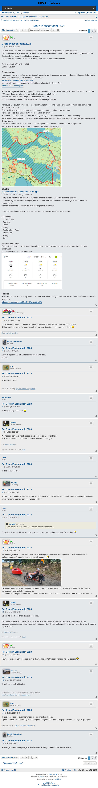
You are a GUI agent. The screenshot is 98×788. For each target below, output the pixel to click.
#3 (2, 351)
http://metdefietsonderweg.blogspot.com (16, 695)
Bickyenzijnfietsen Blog (10, 333)
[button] (95, 31)
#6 (2, 432)
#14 (3, 713)
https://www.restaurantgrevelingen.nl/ (17, 80)
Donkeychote (6, 397)
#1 (2, 47)
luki (11, 37)
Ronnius (13, 423)
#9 (2, 517)
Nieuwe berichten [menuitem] (91, 20)
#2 (2, 320)
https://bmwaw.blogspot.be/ (25, 389)
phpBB (41, 776)
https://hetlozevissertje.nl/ (12, 86)
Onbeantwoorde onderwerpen (11, 20)
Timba (4, 458)
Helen (12, 367)
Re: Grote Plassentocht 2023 (17, 317)
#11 (3, 612)
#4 (2, 376)
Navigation (50, 8)
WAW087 (14, 483)
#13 (3, 680)
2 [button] (92, 30)
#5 (2, 407)
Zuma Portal (53, 774)
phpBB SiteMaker (49, 783)
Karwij (23, 449)
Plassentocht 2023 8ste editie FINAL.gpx (20, 192)
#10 (3, 550)
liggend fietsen (9, 444)
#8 (2, 492)
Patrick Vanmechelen (14, 341)
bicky (14, 311)
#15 (3, 743)
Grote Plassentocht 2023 (49, 26)
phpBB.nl (58, 779)
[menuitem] (16, 13)
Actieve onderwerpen (31, 20)
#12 (3, 655)
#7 (2, 467)
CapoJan (14, 671)
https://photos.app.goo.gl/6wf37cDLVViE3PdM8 (22, 302)
